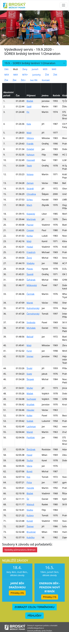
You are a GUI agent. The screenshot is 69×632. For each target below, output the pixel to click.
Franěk (30, 143)
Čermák (30, 294)
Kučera (30, 515)
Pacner (30, 224)
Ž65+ (23, 80)
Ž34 (47, 74)
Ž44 (55, 74)
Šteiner (30, 526)
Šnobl (29, 368)
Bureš (29, 471)
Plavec (30, 268)
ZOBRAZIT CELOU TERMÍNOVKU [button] (34, 607)
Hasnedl (31, 160)
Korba (30, 235)
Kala (29, 123)
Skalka (30, 509)
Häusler (30, 410)
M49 (54, 69)
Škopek (30, 379)
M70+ (25, 74)
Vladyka (30, 263)
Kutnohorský (33, 308)
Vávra (29, 465)
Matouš (30, 504)
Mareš (30, 432)
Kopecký (31, 213)
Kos (28, 476)
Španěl (30, 274)
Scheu (30, 199)
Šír (28, 498)
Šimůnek (31, 449)
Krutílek (30, 404)
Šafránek (31, 279)
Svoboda (31, 322)
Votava (30, 174)
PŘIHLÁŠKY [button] (34, 615)
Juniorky (36, 74)
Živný (29, 257)
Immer (30, 356)
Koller (29, 415)
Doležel (30, 149)
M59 (6, 74)
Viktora (30, 138)
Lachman (31, 426)
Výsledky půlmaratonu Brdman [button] (19, 549)
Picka (29, 482)
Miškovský (32, 285)
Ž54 (6, 80)
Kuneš (30, 520)
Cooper (30, 230)
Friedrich (31, 252)
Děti (6, 69)
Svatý (29, 373)
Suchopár (31, 399)
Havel (29, 454)
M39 (45, 69)
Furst (29, 350)
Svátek (30, 421)
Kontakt (46, 80)
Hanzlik (30, 487)
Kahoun (30, 154)
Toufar (30, 460)
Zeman (30, 183)
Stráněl (30, 188)
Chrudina (31, 194)
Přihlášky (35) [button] (17, 592)
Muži (15, 69)
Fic (28, 112)
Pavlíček (31, 437)
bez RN (33, 80)
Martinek (31, 219)
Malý (29, 132)
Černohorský (33, 313)
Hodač (30, 246)
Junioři (35, 69)
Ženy (24, 69)
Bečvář (30, 336)
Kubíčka (30, 537)
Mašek (30, 393)
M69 (15, 74)
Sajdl (29, 106)
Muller (30, 388)
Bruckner (31, 531)
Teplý (29, 165)
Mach (29, 205)
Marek (30, 302)
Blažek (30, 101)
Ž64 (14, 80)
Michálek (31, 327)
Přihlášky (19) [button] (49, 597)
